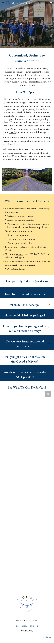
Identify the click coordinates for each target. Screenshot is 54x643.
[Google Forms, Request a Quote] (27, 490)
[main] (27, 24)
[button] (2, 3)
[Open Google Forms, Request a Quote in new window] (48, 394)
